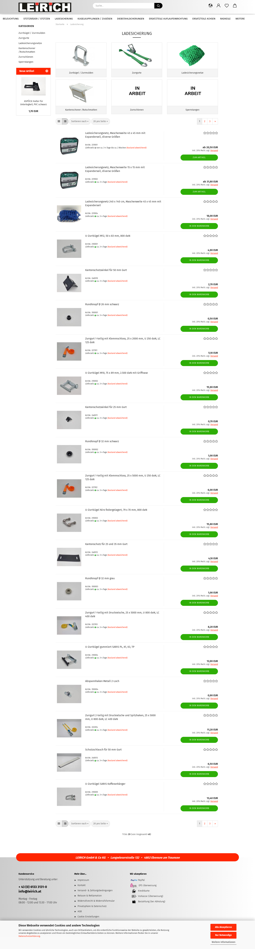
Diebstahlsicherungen (130, 18)
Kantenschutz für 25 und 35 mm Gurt (106, 556)
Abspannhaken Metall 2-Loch (102, 693)
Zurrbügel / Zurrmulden (32, 32)
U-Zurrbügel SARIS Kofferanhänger (105, 795)
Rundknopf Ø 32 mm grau (100, 590)
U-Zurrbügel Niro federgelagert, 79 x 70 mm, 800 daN (116, 521)
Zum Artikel (199, 169)
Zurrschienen (26, 56)
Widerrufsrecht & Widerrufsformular (96, 913)
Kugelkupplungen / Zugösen (95, 18)
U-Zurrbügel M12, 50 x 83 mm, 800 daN (107, 247)
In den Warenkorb (199, 238)
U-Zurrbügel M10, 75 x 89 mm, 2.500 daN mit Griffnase (116, 384)
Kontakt (82, 897)
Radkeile (225, 18)
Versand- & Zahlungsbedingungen (95, 902)
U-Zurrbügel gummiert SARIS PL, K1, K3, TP (109, 658)
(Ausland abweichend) (137, 159)
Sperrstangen (26, 61)
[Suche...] (158, 5)
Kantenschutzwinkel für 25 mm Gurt (106, 419)
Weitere (240, 18)
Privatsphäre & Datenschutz (92, 918)
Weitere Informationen (223, 942)
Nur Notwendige (223, 935)
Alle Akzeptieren (223, 927)
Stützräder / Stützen (36, 18)
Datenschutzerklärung (29, 936)
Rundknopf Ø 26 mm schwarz (102, 316)
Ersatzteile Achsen (203, 18)
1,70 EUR (33, 111)
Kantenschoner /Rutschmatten (27, 50)
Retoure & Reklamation (90, 907)
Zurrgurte (24, 38)
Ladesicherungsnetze (30, 43)
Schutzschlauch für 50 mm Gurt (103, 761)
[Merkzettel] (227, 5)
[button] (210, 5)
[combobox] (80, 133)
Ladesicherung (64, 18)
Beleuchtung (11, 18)
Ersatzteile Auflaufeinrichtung (168, 18)
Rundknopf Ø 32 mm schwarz (102, 453)
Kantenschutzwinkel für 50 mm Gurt (106, 282)
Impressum (83, 892)
